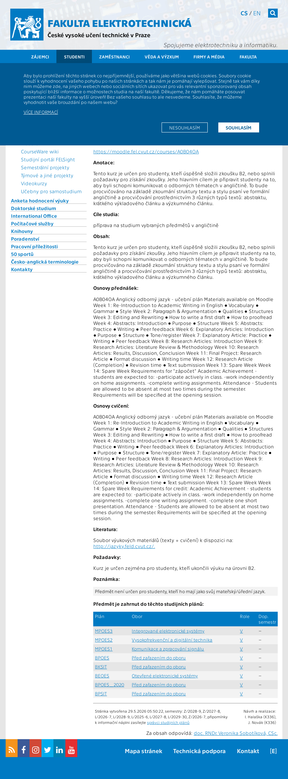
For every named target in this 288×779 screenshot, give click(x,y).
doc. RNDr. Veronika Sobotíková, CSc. (236, 733)
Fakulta (248, 56)
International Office (34, 216)
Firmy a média (209, 56)
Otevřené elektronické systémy (165, 675)
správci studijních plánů (168, 722)
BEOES (102, 675)
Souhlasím (239, 127)
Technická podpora (199, 750)
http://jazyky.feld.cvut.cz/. (124, 546)
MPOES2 (103, 640)
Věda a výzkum (162, 56)
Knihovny (22, 231)
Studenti (74, 56)
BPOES (102, 658)
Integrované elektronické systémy (168, 631)
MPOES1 (103, 649)
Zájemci (40, 56)
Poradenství (25, 239)
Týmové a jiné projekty (47, 175)
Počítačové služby (32, 223)
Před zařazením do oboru (159, 658)
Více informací (41, 112)
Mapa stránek (143, 750)
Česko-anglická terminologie (45, 262)
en (257, 12)
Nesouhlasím (184, 127)
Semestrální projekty (45, 167)
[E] (273, 750)
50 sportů (22, 254)
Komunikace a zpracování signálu (168, 649)
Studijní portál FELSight (48, 159)
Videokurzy (34, 183)
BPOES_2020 (109, 684)
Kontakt (248, 750)
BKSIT (101, 666)
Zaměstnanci (114, 56)
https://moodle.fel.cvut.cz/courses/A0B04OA (146, 151)
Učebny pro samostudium (51, 191)
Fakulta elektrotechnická (119, 23)
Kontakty (22, 269)
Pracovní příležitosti (34, 246)
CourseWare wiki (40, 151)
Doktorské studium (33, 208)
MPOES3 (103, 631)
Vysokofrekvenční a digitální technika (172, 640)
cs (244, 12)
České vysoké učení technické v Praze (98, 34)
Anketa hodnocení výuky (40, 200)
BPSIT (101, 693)
